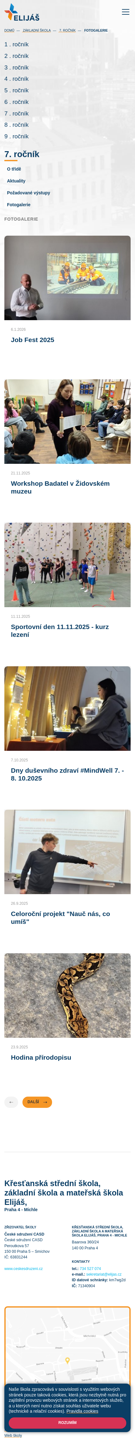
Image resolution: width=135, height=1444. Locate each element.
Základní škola (36, 30)
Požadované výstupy (28, 192)
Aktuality (16, 180)
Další (37, 1102)
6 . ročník (16, 102)
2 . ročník (16, 56)
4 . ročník (16, 78)
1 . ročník (16, 44)
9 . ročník (16, 136)
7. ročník (66, 30)
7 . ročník (16, 113)
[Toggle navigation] (126, 12)
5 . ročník (16, 90)
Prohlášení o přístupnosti (25, 1430)
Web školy (13, 1435)
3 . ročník (16, 67)
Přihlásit (116, 1424)
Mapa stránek (95, 1424)
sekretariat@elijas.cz (104, 1274)
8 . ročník (16, 124)
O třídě (14, 169)
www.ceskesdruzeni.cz (23, 1269)
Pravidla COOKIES (66, 1430)
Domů (9, 30)
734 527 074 (90, 1269)
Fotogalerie (18, 204)
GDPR (90, 1430)
